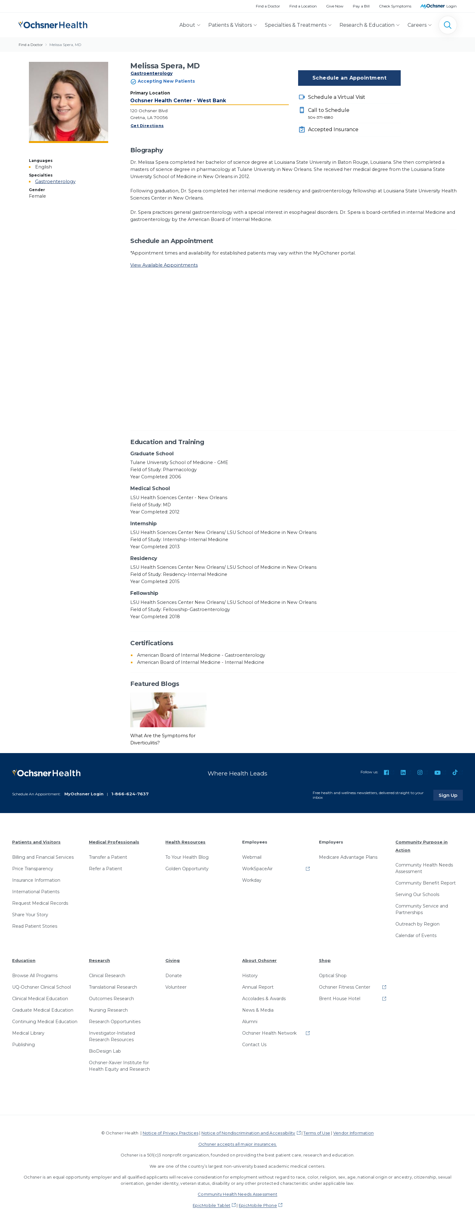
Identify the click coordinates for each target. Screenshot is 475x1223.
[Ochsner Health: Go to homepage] (52, 24)
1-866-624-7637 (130, 793)
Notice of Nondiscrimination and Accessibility (248, 1132)
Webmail (251, 856)
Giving (172, 960)
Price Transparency (32, 868)
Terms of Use (316, 1132)
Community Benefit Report (425, 882)
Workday (251, 879)
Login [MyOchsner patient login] (451, 6)
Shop (325, 960)
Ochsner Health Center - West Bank (178, 100)
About (187, 25)
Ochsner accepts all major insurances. (237, 1143)
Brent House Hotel (339, 998)
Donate (173, 975)
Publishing (23, 1044)
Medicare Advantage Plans (348, 856)
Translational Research (113, 987)
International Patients (35, 891)
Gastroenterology (152, 73)
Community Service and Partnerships (421, 909)
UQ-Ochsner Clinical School (41, 987)
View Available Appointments (164, 265)
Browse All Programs (35, 975)
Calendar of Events (415, 935)
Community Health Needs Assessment (424, 868)
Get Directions (147, 125)
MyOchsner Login (84, 793)
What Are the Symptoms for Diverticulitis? (163, 739)
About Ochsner (259, 960)
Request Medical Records (40, 902)
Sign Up (451, 795)
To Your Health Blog (187, 856)
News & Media (258, 1010)
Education (23, 960)
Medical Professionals (114, 841)
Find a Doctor (268, 6)
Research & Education (366, 25)
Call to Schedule (354, 113)
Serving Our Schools (417, 894)
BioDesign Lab (105, 1051)
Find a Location (303, 6)
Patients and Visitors (36, 841)
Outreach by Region (417, 923)
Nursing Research (108, 1010)
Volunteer (176, 987)
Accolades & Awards (264, 998)
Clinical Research (107, 975)
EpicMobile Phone (258, 1204)
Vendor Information (353, 1132)
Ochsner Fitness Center (344, 987)
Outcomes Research (111, 998)
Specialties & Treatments (295, 25)
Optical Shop (333, 975)
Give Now (335, 6)
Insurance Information (36, 879)
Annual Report (258, 987)
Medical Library (28, 1033)
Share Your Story (30, 914)
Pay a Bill (361, 6)
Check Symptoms (395, 6)
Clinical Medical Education (40, 998)
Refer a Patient (105, 868)
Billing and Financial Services (43, 856)
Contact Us (254, 1044)
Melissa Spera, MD (65, 44)
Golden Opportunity (187, 868)
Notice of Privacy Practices (170, 1132)
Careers (417, 25)
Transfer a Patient (108, 856)
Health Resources (185, 841)
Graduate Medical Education (42, 1010)
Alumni (249, 1021)
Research (99, 960)
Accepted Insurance (333, 129)
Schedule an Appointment (349, 78)
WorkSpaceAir (257, 868)
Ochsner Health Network (269, 1033)
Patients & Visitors (230, 25)
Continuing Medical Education (44, 1021)
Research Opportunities (115, 1021)
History (250, 975)
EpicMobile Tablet (211, 1204)
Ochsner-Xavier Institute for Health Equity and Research (119, 1066)
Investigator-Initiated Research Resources (112, 1036)
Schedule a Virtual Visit (336, 97)
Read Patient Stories (34, 925)
